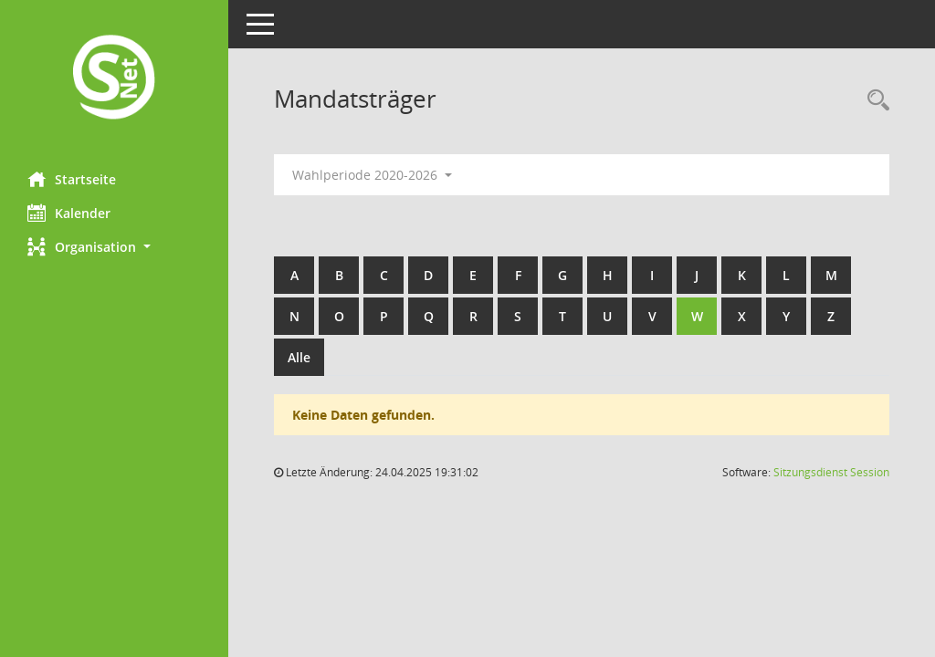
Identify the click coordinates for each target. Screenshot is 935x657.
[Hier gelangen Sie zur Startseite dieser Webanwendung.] (114, 79)
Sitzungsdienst (831, 472)
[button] (114, 247)
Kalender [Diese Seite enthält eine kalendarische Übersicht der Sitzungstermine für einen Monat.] (68, 212)
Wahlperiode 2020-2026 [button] (372, 174)
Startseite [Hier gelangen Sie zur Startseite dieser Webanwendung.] (71, 179)
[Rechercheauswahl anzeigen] (873, 101)
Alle (299, 357)
